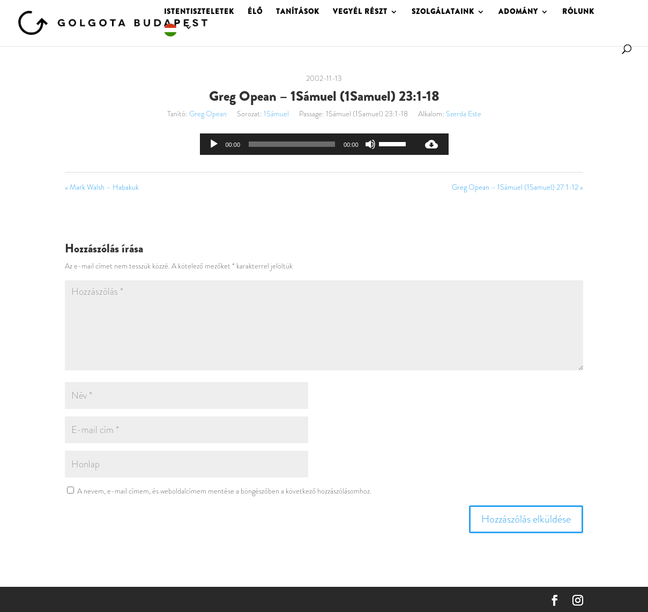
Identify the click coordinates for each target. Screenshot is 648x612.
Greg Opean (208, 113)
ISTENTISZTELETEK (199, 12)
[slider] (292, 144)
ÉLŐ (255, 12)
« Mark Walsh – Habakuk (102, 187)
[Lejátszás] (213, 144)
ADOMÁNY (518, 12)
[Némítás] (370, 144)
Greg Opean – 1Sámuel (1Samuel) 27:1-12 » (517, 187)
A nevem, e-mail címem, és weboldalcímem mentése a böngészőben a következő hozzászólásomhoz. (224, 491)
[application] (307, 144)
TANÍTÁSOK (297, 12)
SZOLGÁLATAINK (443, 12)
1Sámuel (276, 113)
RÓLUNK (578, 12)
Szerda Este (463, 113)
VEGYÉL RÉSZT (360, 12)
